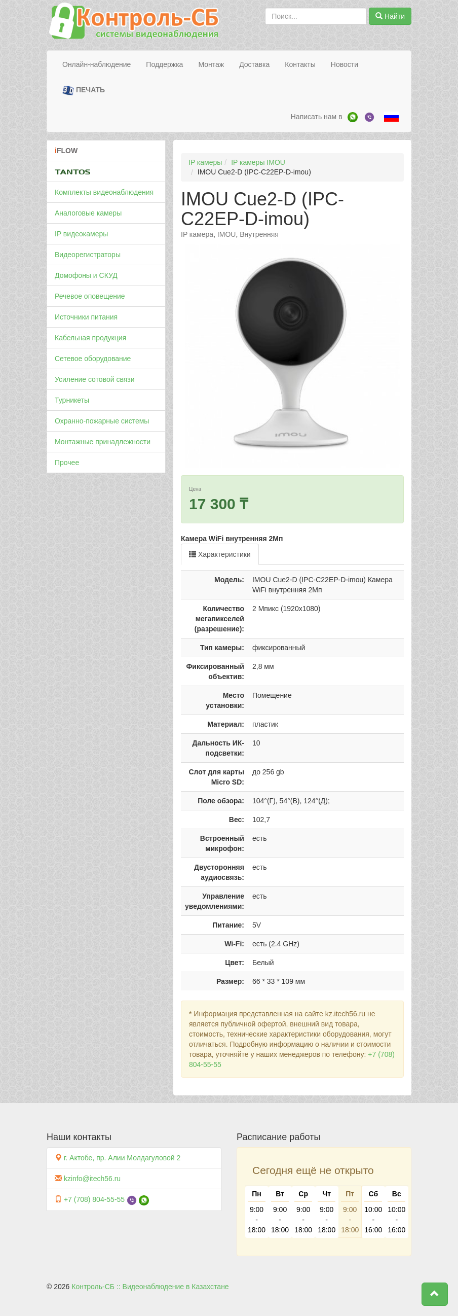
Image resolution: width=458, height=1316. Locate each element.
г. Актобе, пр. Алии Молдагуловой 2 (122, 1158)
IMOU (226, 234)
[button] (435, 1294)
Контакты (300, 64)
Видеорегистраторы (88, 255)
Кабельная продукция (90, 338)
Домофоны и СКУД (86, 275)
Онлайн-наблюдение (96, 64)
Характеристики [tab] (220, 554)
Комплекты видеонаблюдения (104, 192)
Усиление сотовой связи (95, 379)
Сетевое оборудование (93, 358)
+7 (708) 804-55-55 (94, 1199)
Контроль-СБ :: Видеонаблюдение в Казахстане (149, 1287)
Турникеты (72, 400)
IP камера (197, 234)
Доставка (254, 64)
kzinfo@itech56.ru (92, 1179)
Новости (344, 64)
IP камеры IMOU (258, 162)
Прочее (67, 462)
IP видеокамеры (81, 234)
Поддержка (164, 64)
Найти (390, 16)
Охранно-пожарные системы (102, 421)
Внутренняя (259, 234)
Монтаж (211, 64)
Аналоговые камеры (88, 213)
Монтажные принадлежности (102, 442)
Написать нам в (316, 117)
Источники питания (86, 317)
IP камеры (205, 162)
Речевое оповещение (90, 296)
